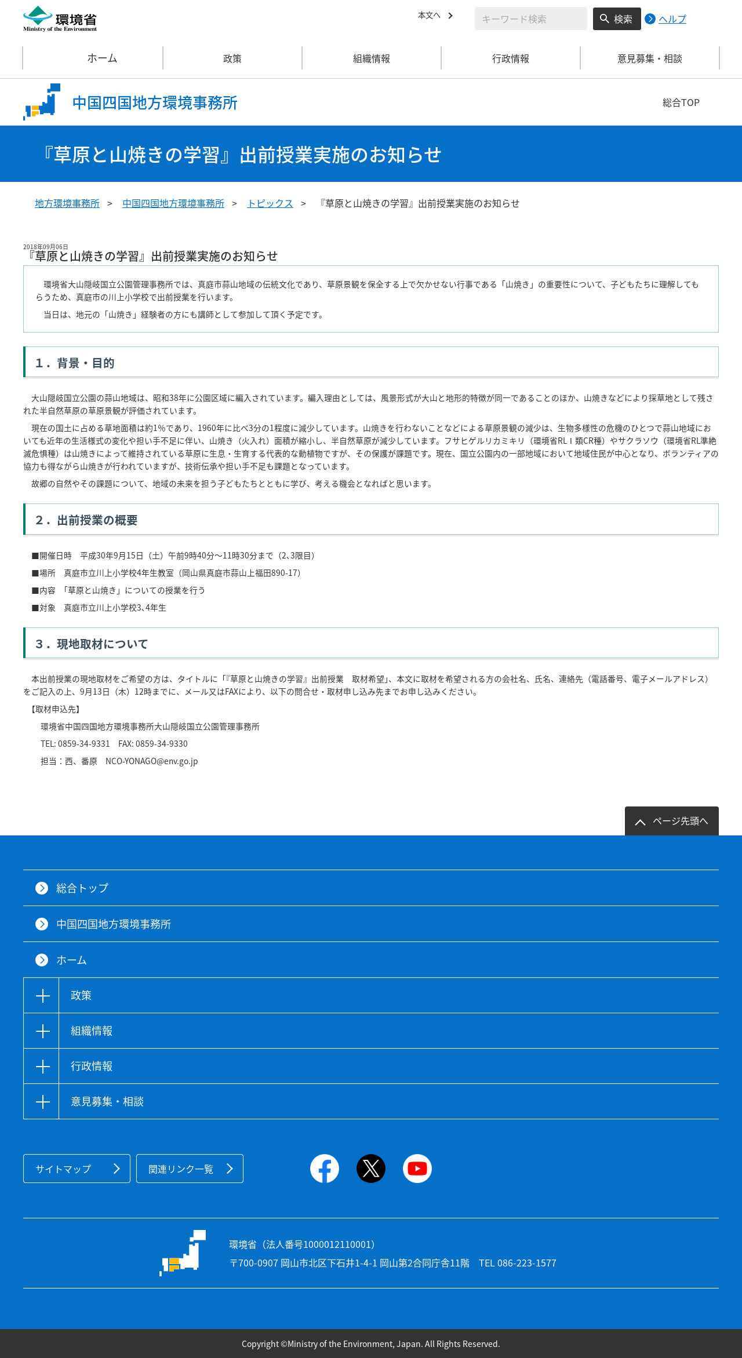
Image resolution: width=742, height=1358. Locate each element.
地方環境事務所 (67, 203)
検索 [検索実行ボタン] (623, 18)
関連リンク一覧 (180, 1169)
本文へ (432, 17)
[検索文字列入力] (531, 18)
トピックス (270, 203)
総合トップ (82, 888)
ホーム (93, 58)
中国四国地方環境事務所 (173, 203)
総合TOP (681, 102)
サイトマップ (63, 1169)
